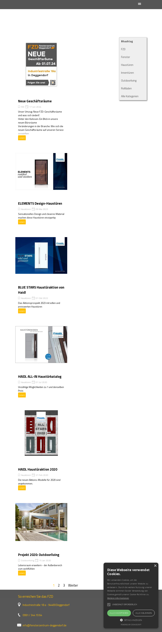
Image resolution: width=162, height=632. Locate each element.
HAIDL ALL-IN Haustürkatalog (40, 376)
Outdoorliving (27, 560)
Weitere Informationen (118, 598)
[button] (131, 619)
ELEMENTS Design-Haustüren (40, 203)
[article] (41, 91)
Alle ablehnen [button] (144, 613)
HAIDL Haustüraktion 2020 (37, 469)
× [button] (155, 566)
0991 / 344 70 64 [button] (32, 615)
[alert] (131, 595)
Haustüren (26, 209)
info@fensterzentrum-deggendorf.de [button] (44, 625)
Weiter (73, 585)
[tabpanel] (62, 615)
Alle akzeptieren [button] (119, 613)
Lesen (22, 138)
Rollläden (126, 88)
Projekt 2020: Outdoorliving (38, 554)
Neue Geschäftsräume (35, 101)
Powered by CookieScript (131, 624)
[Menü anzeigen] (139, 3)
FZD (22, 107)
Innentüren (127, 73)
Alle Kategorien (129, 96)
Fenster (125, 57)
